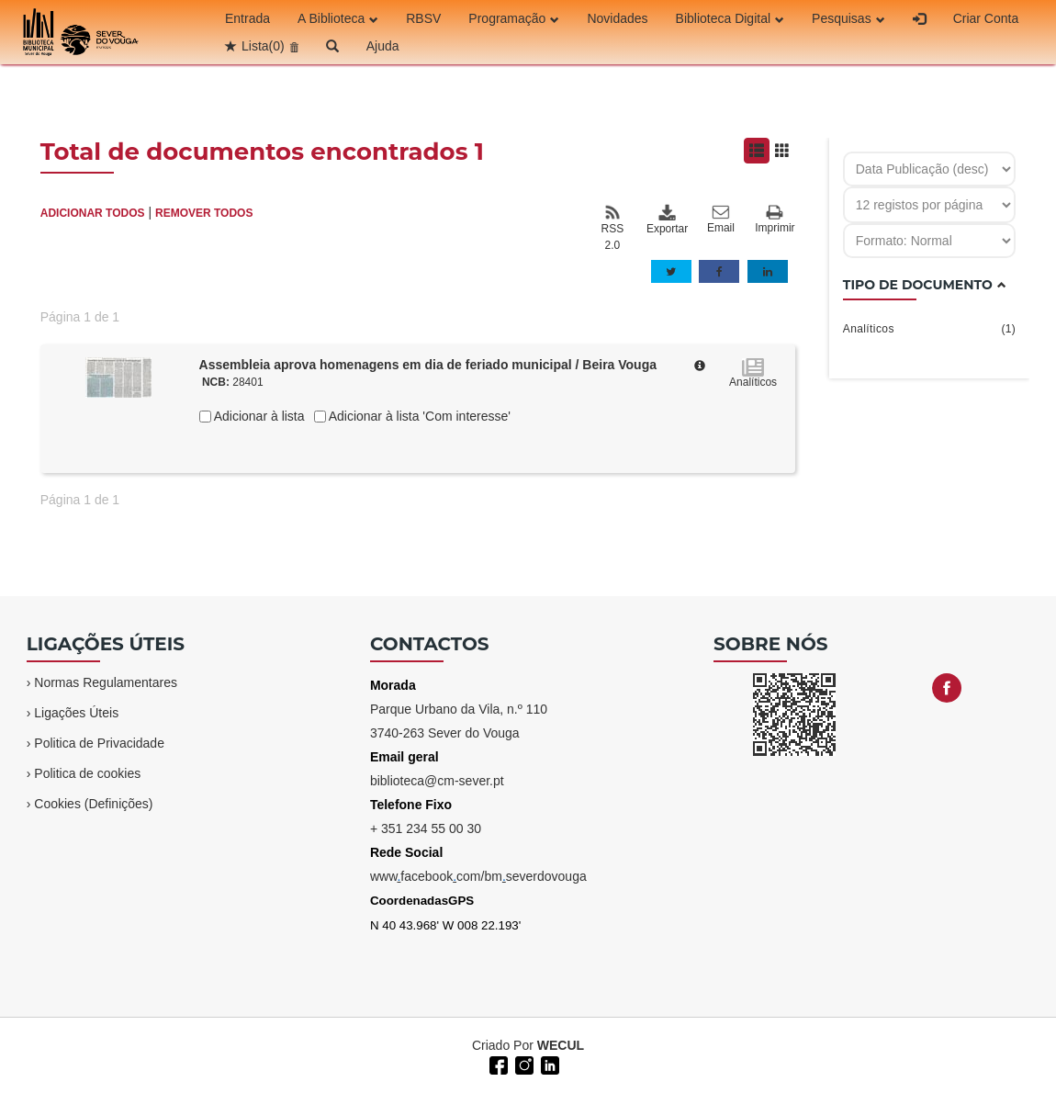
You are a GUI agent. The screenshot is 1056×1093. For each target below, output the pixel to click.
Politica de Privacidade (99, 743)
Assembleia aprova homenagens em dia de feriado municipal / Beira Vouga (428, 364)
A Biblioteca (338, 18)
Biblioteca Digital (730, 18)
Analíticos (930, 329)
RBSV (423, 18)
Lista (263, 46)
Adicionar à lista (258, 416)
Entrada (247, 18)
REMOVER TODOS (204, 213)
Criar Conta (986, 18)
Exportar (666, 219)
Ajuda (382, 46)
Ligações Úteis (76, 712)
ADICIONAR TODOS (92, 213)
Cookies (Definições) (93, 803)
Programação (513, 18)
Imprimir (774, 220)
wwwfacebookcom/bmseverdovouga (478, 876)
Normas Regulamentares (105, 682)
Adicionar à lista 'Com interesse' (418, 416)
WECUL (560, 1045)
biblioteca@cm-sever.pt (437, 780)
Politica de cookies (87, 773)
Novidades (617, 18)
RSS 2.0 (612, 228)
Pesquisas (848, 18)
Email (721, 219)
